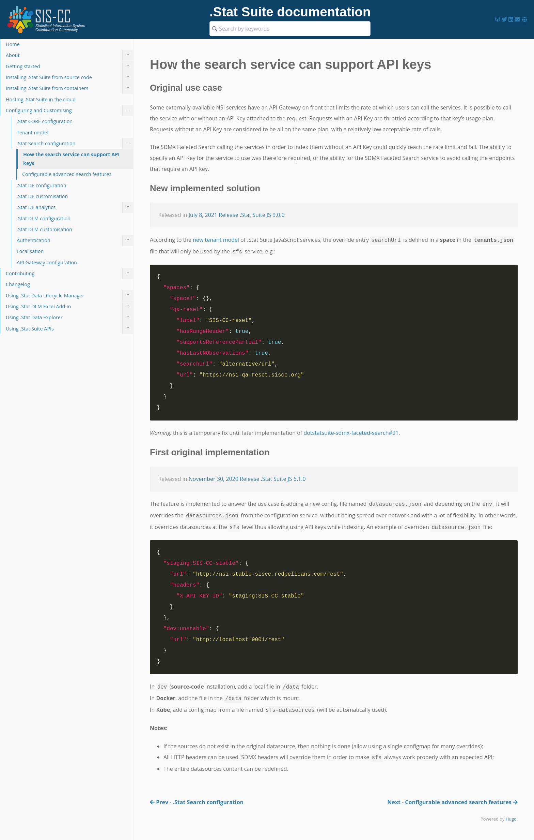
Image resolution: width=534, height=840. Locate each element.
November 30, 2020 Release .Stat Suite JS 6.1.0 (247, 479)
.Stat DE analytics (75, 207)
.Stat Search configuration (75, 143)
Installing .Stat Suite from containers (69, 88)
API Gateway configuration (47, 262)
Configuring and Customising (69, 110)
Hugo (511, 819)
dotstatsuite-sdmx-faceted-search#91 (350, 433)
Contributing (69, 273)
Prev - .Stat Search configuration (197, 802)
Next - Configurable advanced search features (452, 802)
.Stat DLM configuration (43, 218)
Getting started (69, 66)
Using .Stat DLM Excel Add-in (69, 306)
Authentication (75, 240)
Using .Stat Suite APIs (69, 328)
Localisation (30, 251)
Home (13, 44)
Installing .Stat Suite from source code (69, 77)
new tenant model (216, 240)
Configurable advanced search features (66, 174)
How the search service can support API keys (71, 158)
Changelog (18, 284)
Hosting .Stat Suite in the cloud (41, 99)
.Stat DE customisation (42, 196)
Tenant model (32, 132)
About (69, 55)
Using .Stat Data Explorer (69, 317)
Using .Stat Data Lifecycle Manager (69, 295)
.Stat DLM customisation (44, 229)
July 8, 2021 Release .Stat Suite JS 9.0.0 (237, 215)
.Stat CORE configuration (45, 121)
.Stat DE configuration (41, 185)
